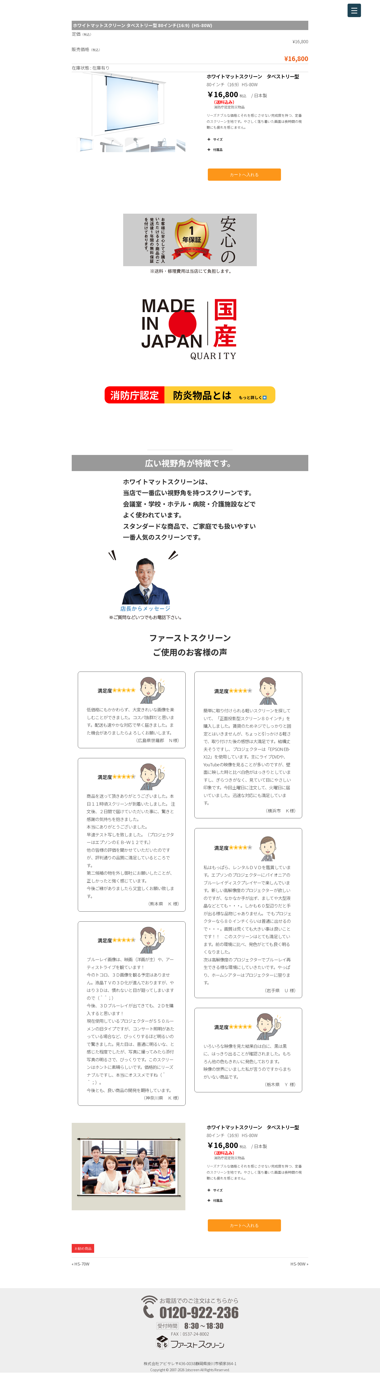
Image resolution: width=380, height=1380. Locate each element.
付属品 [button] (215, 149)
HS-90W (298, 1264)
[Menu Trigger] (354, 10)
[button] (85, 144)
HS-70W (82, 1264)
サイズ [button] (215, 139)
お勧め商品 (82, 1248)
